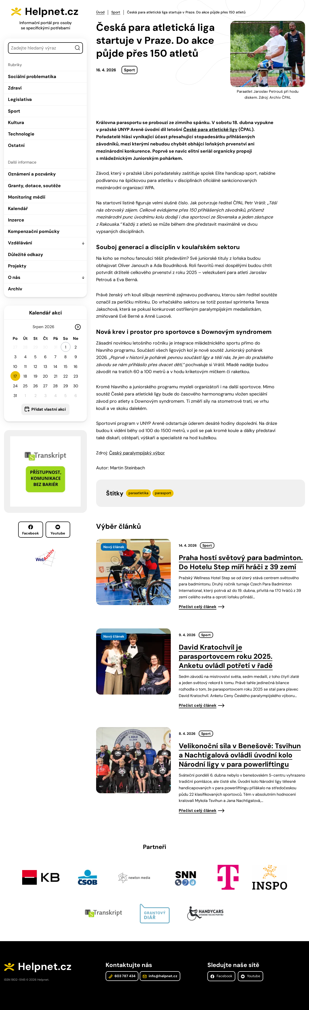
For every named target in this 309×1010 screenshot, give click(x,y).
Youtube (58, 530)
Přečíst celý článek (197, 606)
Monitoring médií (26, 197)
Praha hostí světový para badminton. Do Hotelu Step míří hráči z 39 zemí (241, 562)
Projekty (17, 266)
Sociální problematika (32, 77)
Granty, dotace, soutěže (34, 186)
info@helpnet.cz (160, 976)
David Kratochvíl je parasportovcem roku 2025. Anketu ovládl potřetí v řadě (226, 656)
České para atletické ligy (210, 129)
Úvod (100, 12)
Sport (14, 111)
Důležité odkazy (25, 255)
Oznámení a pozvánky (32, 174)
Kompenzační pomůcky (34, 231)
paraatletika (138, 493)
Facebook (30, 530)
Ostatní (16, 145)
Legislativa (20, 99)
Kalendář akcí (45, 312)
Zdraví (15, 88)
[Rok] (51, 326)
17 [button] (15, 376)
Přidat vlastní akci (48, 409)
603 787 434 (122, 976)
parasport (163, 493)
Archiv (15, 289)
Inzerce (16, 220)
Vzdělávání (20, 243)
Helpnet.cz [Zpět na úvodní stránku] (51, 11)
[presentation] (133, 572)
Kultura (16, 123)
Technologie (21, 134)
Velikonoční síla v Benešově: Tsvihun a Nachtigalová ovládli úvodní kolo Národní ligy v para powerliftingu (240, 755)
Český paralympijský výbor (137, 453)
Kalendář (18, 209)
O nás (14, 277)
